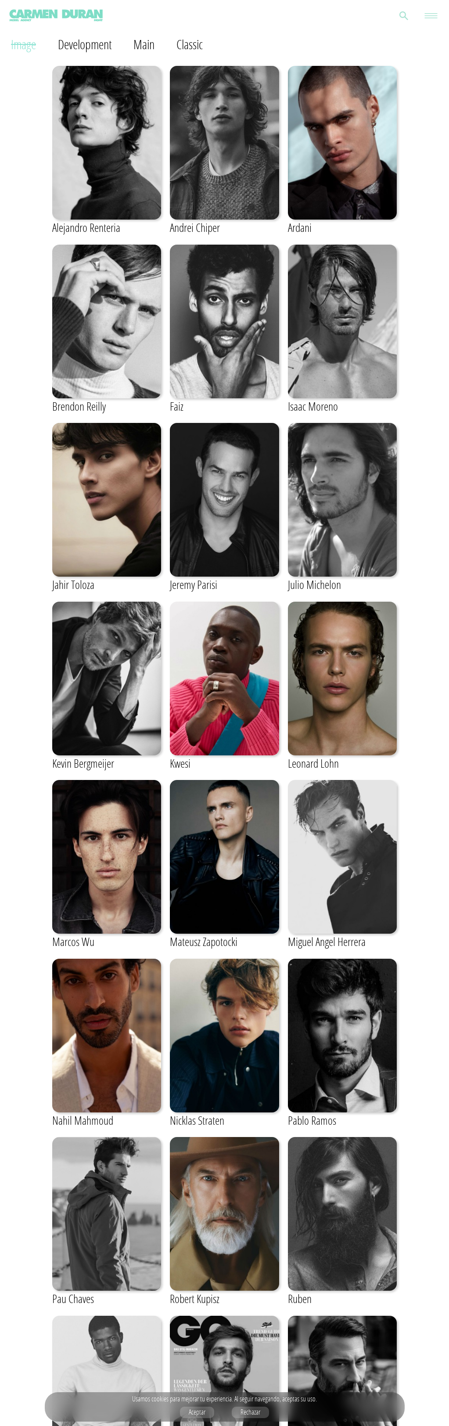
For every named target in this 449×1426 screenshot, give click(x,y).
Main (149, 44)
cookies (160, 1398)
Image (24, 44)
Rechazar (250, 1412)
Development (87, 44)
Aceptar (197, 1412)
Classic (196, 44)
